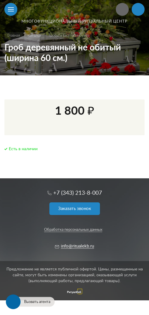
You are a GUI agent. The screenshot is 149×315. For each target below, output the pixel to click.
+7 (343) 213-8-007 (77, 193)
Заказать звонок (74, 208)
